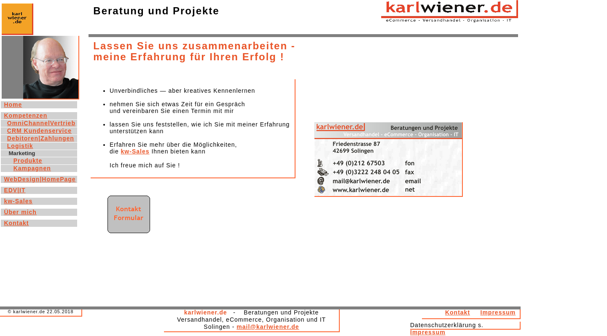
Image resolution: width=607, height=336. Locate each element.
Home (13, 104)
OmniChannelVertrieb (41, 123)
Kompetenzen (25, 115)
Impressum (498, 312)
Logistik (20, 145)
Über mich (20, 212)
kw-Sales (135, 151)
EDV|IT (14, 190)
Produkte (28, 160)
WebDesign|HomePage (39, 179)
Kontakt (457, 312)
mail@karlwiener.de (267, 326)
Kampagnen (32, 168)
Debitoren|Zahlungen (40, 138)
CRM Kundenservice (39, 130)
